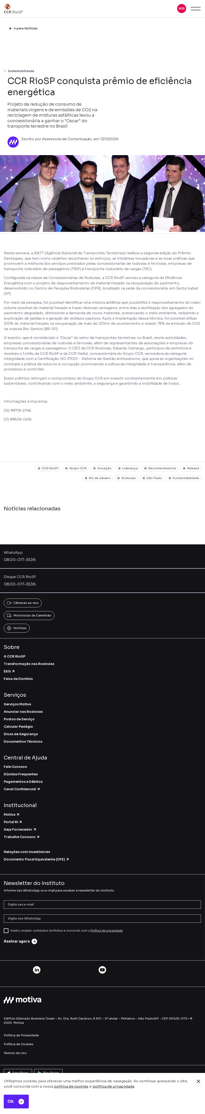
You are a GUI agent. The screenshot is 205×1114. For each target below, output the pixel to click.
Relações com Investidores (27, 852)
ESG (9, 671)
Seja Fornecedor (20, 829)
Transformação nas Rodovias (29, 664)
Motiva (12, 814)
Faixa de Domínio (18, 679)
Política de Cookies (18, 1044)
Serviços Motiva (17, 704)
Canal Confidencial (22, 789)
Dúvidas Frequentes (21, 774)
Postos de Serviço (19, 719)
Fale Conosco (15, 767)
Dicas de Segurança (21, 734)
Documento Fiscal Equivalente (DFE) (36, 859)
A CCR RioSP (14, 656)
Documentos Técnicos (23, 741)
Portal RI (13, 822)
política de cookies (71, 1086)
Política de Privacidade (21, 1035)
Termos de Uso (15, 1053)
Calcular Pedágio (18, 726)
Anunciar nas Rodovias (23, 712)
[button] (181, 8)
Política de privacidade (106, 930)
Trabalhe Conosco (22, 837)
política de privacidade (113, 1086)
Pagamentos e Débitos (23, 781)
